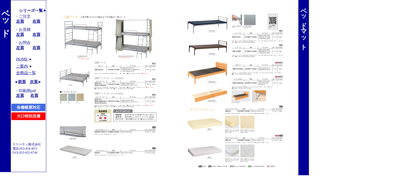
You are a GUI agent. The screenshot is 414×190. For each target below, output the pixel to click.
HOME (22, 59)
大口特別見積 (28, 116)
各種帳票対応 (28, 107)
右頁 (36, 21)
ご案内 (22, 66)
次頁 (34, 82)
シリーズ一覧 (31, 10)
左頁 (20, 21)
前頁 (22, 82)
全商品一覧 (26, 73)
